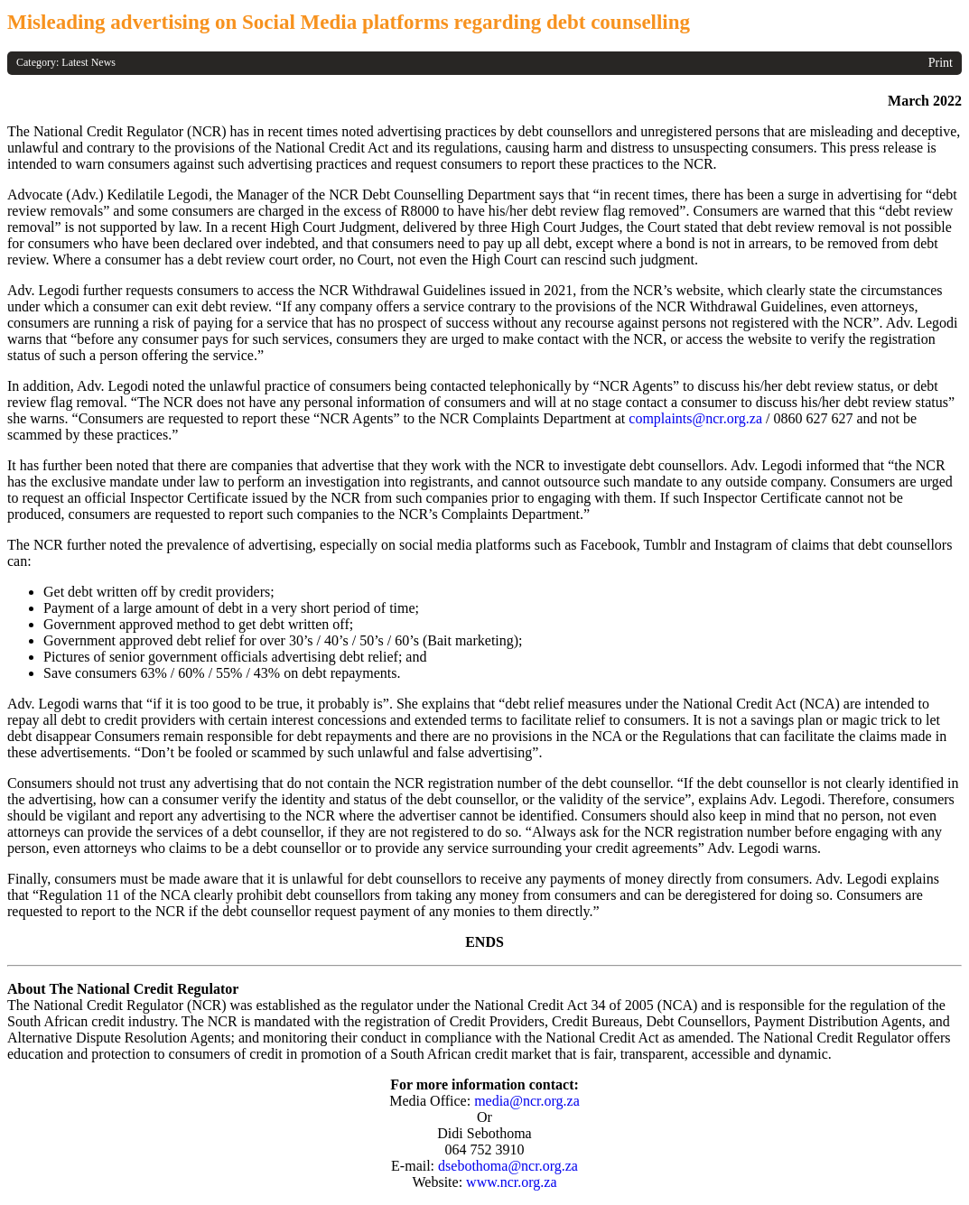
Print (940, 63)
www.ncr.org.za (511, 1182)
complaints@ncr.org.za (695, 418)
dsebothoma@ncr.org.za (508, 1165)
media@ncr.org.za (527, 1100)
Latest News (88, 62)
